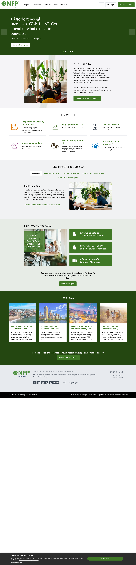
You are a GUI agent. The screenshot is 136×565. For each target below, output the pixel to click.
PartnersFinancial (117, 378)
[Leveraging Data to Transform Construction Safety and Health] (90, 234)
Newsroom (55, 372)
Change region (72, 382)
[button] (47, 562)
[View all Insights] (68, 283)
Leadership (46, 372)
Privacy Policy (92, 395)
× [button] (133, 555)
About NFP (37, 372)
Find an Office (126, 4)
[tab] (64, 52)
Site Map (125, 395)
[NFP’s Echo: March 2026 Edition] (90, 247)
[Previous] (2, 32)
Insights (26, 5)
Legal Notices (102, 395)
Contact (70, 372)
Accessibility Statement (114, 395)
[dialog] (68, 559)
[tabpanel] (68, 197)
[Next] (133, 32)
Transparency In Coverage (79, 395)
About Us (63, 5)
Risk (55, 5)
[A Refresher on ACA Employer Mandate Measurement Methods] (90, 260)
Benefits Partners (117, 375)
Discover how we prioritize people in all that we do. (42, 205)
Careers (63, 372)
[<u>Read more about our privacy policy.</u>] (29, 560)
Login (110, 4)
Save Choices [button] (105, 559)
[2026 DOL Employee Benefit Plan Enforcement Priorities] (45, 247)
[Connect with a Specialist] (87, 98)
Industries (36, 5)
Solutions (47, 5)
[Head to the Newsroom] (68, 357)
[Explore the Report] (20, 45)
